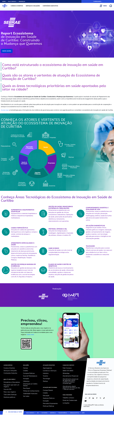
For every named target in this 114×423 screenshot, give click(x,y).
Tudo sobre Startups (10, 394)
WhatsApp (66, 373)
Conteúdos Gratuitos (50, 6)
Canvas (25, 368)
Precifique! (26, 388)
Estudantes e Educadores (12, 382)
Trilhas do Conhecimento (31, 391)
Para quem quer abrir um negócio (11, 385)
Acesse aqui (5, 110)
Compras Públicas (29, 373)
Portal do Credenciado (70, 400)
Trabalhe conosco (68, 398)
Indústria (45, 373)
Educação (46, 395)
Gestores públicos (9, 397)
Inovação (26, 378)
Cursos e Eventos (17, 6)
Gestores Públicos (48, 398)
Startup (45, 381)
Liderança (26, 381)
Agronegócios (47, 368)
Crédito (25, 371)
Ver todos (26, 396)
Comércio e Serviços (49, 371)
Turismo (45, 376)
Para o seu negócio (10, 392)
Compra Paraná (48, 390)
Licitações (66, 403)
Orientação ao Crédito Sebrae (30, 384)
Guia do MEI (7, 389)
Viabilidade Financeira (30, 393)
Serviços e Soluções (33, 6)
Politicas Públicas (48, 406)
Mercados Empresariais (50, 403)
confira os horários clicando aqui (68, 382)
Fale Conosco (67, 368)
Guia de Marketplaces (30, 376)
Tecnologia (46, 378)
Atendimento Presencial (70, 376)
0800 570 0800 (68, 371)
